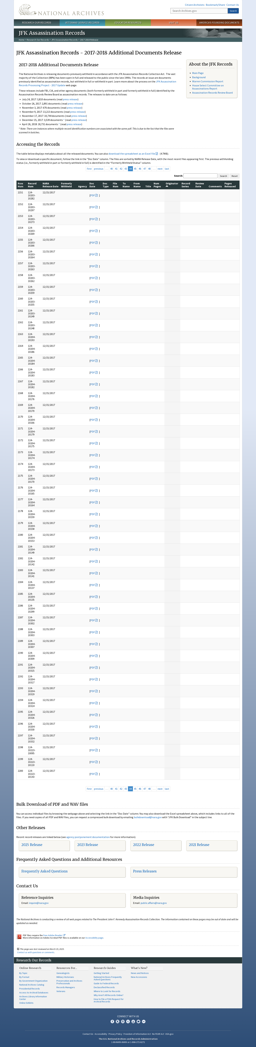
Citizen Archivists (194, 4)
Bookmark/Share (215, 4)
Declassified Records (104, 987)
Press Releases (145, 871)
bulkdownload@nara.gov (148, 817)
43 (125, 168)
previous (98, 168)
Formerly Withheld (66, 185)
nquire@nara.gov (39, 903)
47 (144, 168)
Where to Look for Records (107, 991)
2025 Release (31, 845)
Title (148, 186)
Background (199, 77)
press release (70, 99)
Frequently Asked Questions (44, 871)
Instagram (123, 1021)
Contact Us (232, 4)
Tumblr (128, 1021)
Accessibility (101, 1033)
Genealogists (63, 973)
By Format (24, 977)
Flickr (144, 1021)
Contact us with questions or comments (35, 952)
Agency (82, 186)
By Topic (23, 973)
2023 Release (87, 845)
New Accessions (139, 977)
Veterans (60, 991)
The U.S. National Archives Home (61, 9)
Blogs (138, 1021)
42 (121, 168)
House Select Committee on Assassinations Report (208, 87)
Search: (178, 175)
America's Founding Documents (219, 22)
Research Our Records (36, 22)
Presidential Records (29, 988)
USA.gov (169, 1033)
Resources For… (66, 968)
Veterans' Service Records (82, 22)
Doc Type (106, 185)
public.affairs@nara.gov (154, 903)
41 (116, 168)
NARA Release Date (50, 185)
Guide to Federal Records (106, 983)
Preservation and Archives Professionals (69, 982)
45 (135, 168)
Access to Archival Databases (33, 992)
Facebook (112, 1021)
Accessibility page (94, 937)
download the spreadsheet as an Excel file (132, 153)
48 (149, 168)
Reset (235, 176)
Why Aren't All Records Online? (108, 995)
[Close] (252, 1017)
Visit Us (173, 22)
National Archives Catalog (31, 984)
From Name (137, 185)
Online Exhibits (26, 1002)
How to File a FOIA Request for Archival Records (109, 1000)
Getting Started (101, 973)
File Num (115, 185)
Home (21, 39)
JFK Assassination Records (64, 39)
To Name (126, 185)
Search (233, 10)
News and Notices (140, 973)
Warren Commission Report (207, 81)
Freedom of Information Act (137, 1033)
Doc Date (92, 185)
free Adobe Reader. (54, 935)
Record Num (32, 185)
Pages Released (230, 185)
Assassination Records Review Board (212, 92)
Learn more (227, 1041)
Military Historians (65, 977)
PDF (92, 195)
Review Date (199, 185)
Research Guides (105, 968)
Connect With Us (128, 1016)
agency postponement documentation (88, 837)
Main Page (198, 73)
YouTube (133, 1021)
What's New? (139, 968)
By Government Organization (33, 980)
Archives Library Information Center (33, 998)
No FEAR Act (158, 1033)
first (89, 168)
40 (111, 168)
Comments (215, 186)
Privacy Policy (115, 1033)
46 (140, 168)
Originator (172, 185)
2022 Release (143, 845)
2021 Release (199, 845)
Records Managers (65, 987)
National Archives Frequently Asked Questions (108, 978)
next (160, 168)
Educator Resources (128, 22)
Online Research (30, 968)
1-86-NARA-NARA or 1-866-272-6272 (128, 1042)
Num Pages (157, 185)
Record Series (186, 185)
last (167, 168)
